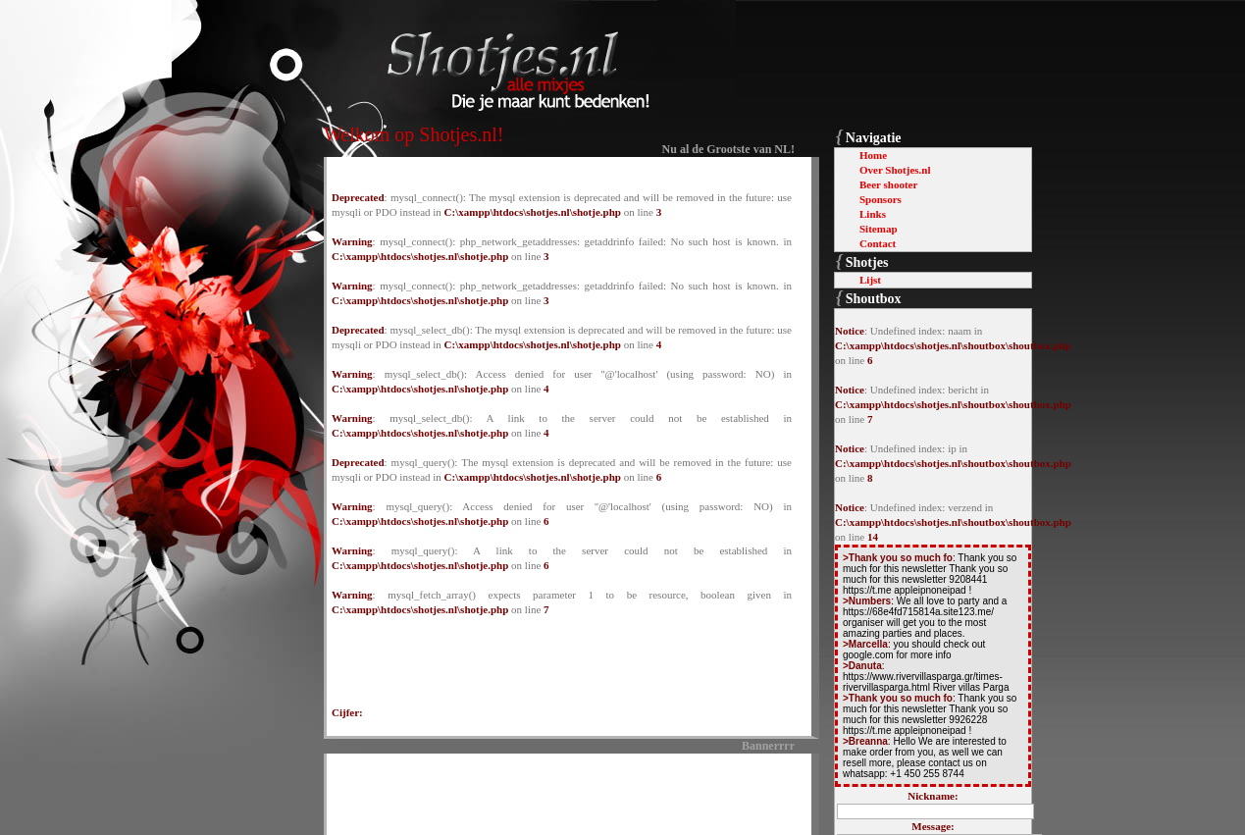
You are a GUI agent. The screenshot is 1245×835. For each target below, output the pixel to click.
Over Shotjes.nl (895, 170)
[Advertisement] (562, 790)
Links (872, 214)
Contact (877, 243)
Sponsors (880, 199)
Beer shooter (888, 184)
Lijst (870, 280)
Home (873, 155)
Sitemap (878, 229)
